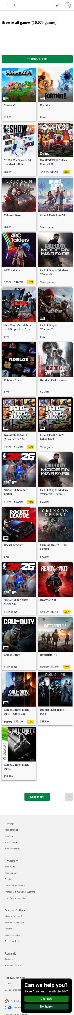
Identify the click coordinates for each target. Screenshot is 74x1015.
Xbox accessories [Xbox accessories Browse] (13, 848)
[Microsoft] (36, 3)
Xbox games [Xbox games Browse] (10, 836)
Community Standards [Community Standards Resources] (15, 885)
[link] (19, 94)
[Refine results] (37, 59)
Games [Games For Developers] (8, 983)
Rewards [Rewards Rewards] (9, 959)
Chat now (46, 998)
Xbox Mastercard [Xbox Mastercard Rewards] (13, 965)
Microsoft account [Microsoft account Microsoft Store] (13, 916)
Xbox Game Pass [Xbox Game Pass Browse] (13, 842)
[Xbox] (10, 14)
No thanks (46, 1006)
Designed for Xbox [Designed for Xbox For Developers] (13, 990)
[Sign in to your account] (67, 5)
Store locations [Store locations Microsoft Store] (12, 941)
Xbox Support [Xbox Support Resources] (11, 873)
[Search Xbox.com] (13, 5)
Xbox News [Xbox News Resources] (10, 866)
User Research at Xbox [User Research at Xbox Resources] (15, 898)
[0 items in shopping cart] (58, 5)
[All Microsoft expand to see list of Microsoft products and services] (5, 5)
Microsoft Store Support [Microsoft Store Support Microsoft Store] (16, 922)
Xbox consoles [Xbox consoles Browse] (11, 829)
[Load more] (37, 797)
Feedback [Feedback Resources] (9, 879)
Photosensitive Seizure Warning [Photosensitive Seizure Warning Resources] (20, 891)
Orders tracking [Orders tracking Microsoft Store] (12, 935)
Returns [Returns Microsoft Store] (8, 928)
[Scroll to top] (69, 797)
